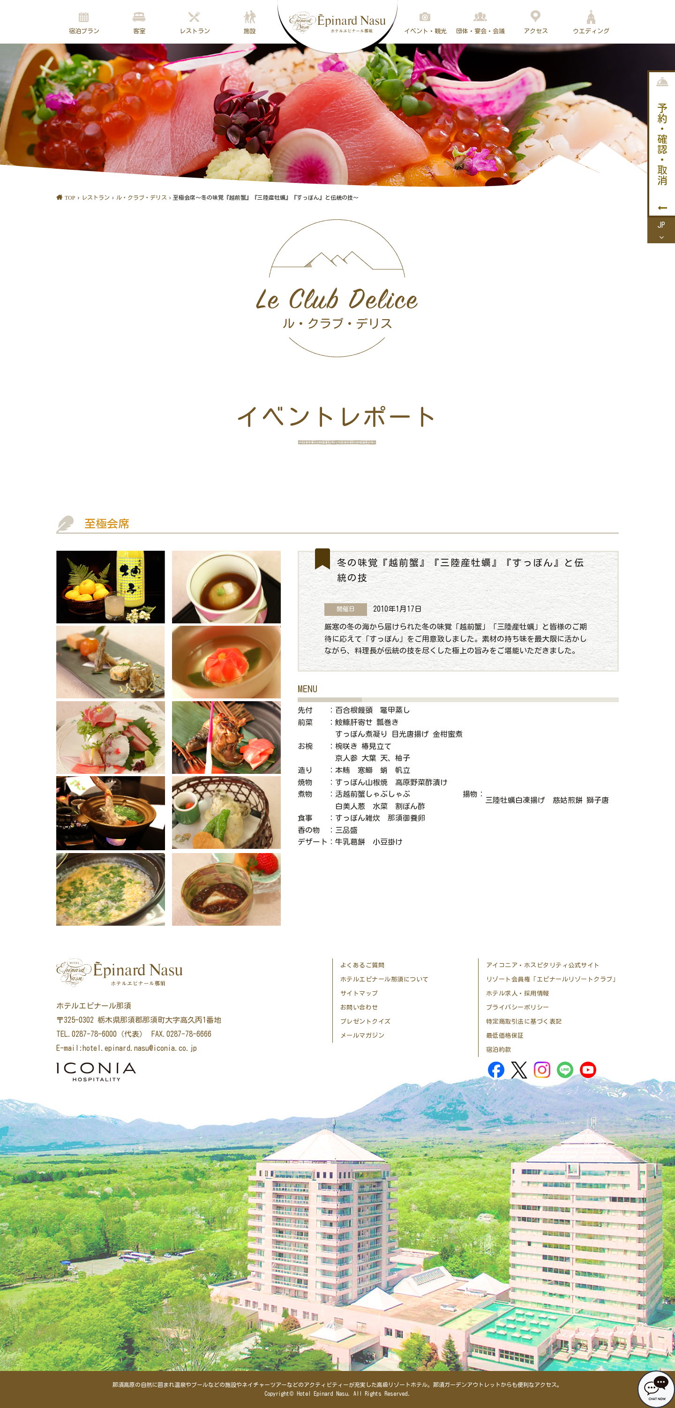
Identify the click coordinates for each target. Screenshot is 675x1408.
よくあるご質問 (362, 965)
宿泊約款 (498, 1050)
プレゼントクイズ (365, 1022)
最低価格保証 (505, 1036)
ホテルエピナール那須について (384, 979)
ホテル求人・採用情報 (517, 993)
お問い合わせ (359, 1007)
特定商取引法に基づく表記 (524, 1022)
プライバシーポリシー (517, 1007)
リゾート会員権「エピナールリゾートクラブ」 (552, 979)
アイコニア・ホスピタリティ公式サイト (543, 965)
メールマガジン (362, 1036)
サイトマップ (359, 993)
